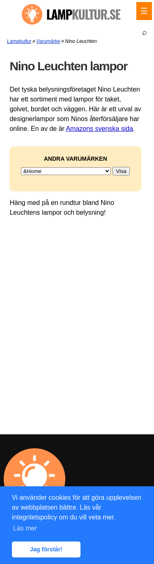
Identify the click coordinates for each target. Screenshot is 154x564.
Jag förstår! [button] (46, 549)
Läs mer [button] (25, 528)
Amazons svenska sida (99, 128)
